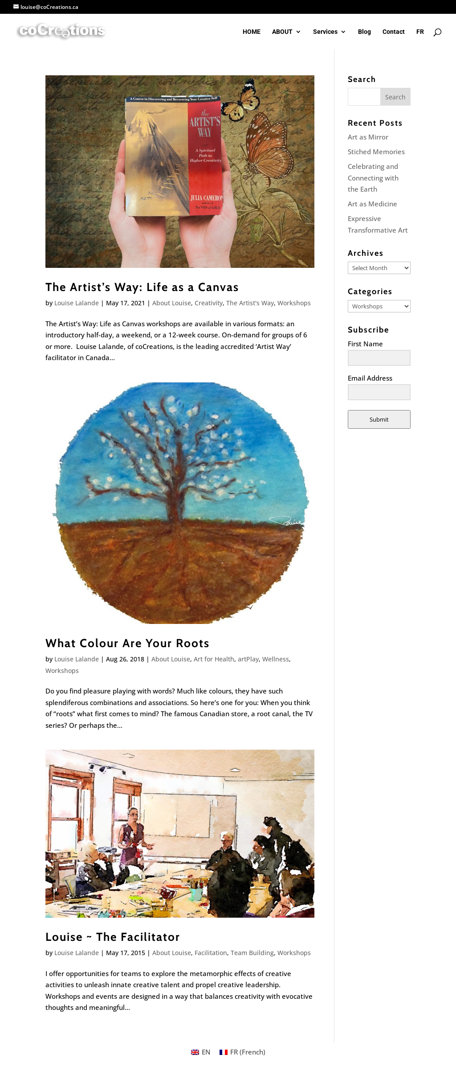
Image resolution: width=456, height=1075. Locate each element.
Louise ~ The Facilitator (112, 937)
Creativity (209, 303)
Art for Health (214, 659)
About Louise (171, 303)
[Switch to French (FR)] (242, 1052)
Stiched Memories (376, 151)
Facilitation (211, 952)
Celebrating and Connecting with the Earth (373, 177)
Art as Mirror (368, 136)
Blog (364, 32)
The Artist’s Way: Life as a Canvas (142, 287)
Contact (394, 32)
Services (325, 32)
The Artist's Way (250, 303)
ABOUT (282, 32)
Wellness (275, 659)
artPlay (248, 659)
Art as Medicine (372, 203)
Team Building (252, 952)
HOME (252, 32)
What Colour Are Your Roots (127, 643)
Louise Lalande (76, 303)
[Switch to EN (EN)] (201, 1052)
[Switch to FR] (420, 39)
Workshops (294, 303)
